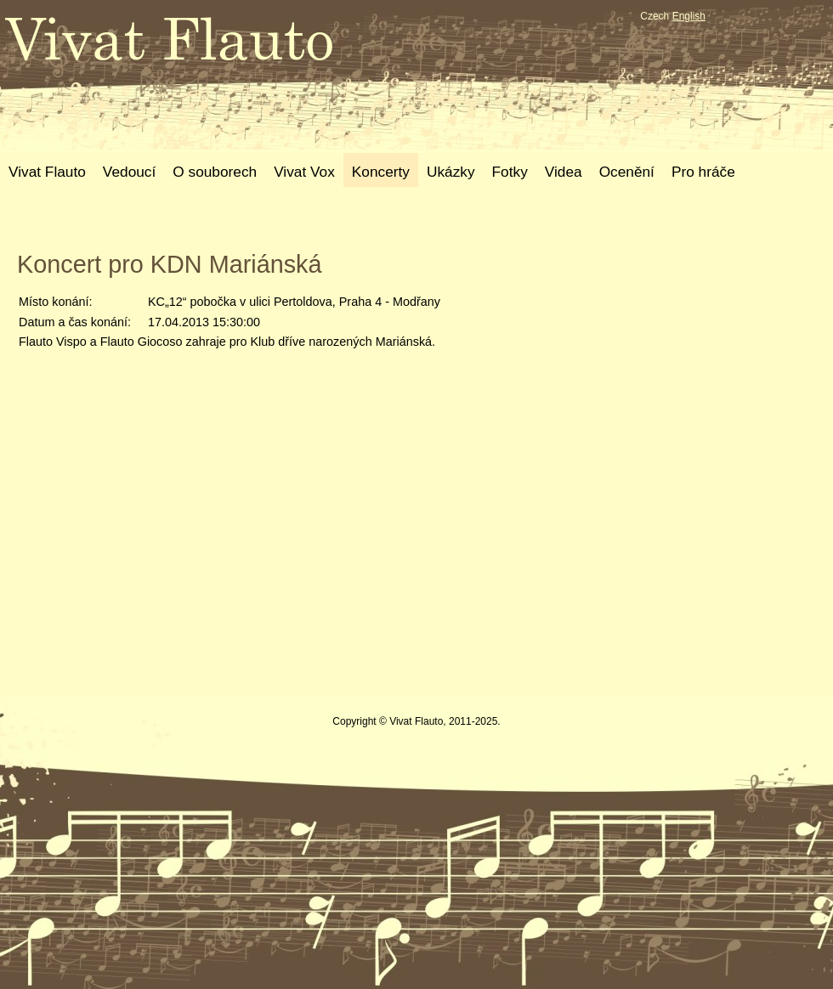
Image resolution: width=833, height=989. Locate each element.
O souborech (215, 171)
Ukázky (451, 171)
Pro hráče (703, 171)
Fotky (510, 171)
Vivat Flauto (47, 171)
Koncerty (381, 171)
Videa (563, 171)
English (689, 16)
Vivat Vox (304, 171)
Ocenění (626, 171)
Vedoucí (129, 171)
